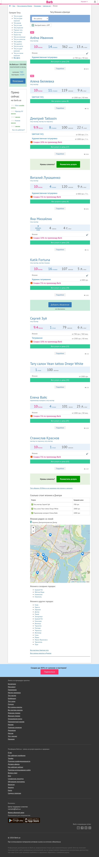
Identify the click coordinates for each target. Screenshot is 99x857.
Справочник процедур (16, 779)
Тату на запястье (19, 39)
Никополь (38, 597)
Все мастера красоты (15, 710)
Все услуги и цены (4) (60, 201)
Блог (9, 776)
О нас (10, 753)
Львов (37, 614)
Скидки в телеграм (14, 793)
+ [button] (33, 528)
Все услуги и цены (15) (60, 346)
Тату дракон (18, 44)
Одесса (37, 607)
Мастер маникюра (14, 693)
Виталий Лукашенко (60, 178)
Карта (10, 790)
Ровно (37, 637)
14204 (22, 74)
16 (50, 268)
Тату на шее (18, 25)
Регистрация (18, 81)
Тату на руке (18, 16)
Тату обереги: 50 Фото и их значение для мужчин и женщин (51, 488)
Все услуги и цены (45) (60, 380)
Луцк (36, 644)
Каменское (39, 594)
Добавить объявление (60, 304)
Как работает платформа (16, 755)
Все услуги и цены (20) (60, 242)
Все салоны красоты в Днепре (40, 653)
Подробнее (60, 68)
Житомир (38, 633)
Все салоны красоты (15, 707)
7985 (21, 72)
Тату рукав (17, 23)
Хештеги (11, 787)
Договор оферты (14, 764)
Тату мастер (12, 695)
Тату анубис (18, 42)
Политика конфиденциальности (19, 761)
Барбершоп (12, 698)
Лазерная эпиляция (15, 727)
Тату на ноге (18, 32)
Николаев (38, 621)
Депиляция (12, 730)
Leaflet (72, 581)
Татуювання (37, 338)
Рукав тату (17, 35)
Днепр (37, 612)
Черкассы (38, 630)
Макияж (11, 725)
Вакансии (11, 784)
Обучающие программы (16, 782)
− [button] (33, 531)
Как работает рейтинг (15, 767)
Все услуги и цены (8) (60, 101)
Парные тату (18, 30)
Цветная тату (38, 96)
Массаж (10, 733)
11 (50, 90)
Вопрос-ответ (12, 773)
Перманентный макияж (16, 722)
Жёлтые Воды (39, 592)
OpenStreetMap (81, 581)
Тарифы (10, 758)
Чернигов (38, 626)
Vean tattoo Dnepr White (56, 363)
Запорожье (39, 616)
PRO (32, 32)
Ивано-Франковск (41, 640)
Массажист (12, 687)
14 (50, 46)
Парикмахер (12, 690)
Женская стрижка (14, 716)
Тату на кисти (18, 46)
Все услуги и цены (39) (60, 288)
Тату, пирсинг (12, 736)
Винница (38, 623)
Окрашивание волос (15, 719)
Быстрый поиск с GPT (41, 25)
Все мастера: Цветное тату (39, 650)
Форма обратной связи (16, 812)
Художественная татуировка (44, 57)
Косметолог (12, 684)
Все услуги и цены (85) (60, 421)
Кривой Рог (39, 590)
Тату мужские (18, 28)
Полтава (38, 628)
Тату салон (11, 701)
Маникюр (11, 739)
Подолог (11, 704)
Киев (36, 605)
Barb (49, 2)
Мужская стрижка (14, 713)
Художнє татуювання (41, 279)
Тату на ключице (19, 37)
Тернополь (38, 642)
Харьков (38, 610)
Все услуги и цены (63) (60, 461)
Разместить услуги (68, 164)
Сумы (37, 635)
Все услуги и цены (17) (60, 147)
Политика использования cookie (19, 770)
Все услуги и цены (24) (60, 61)
